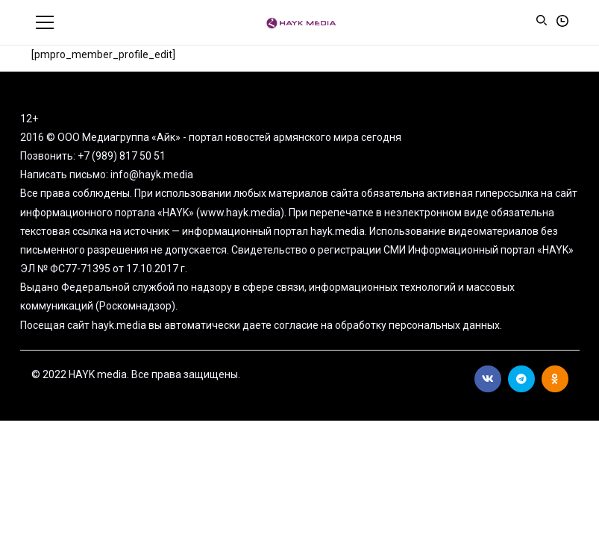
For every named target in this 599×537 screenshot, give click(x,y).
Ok (554, 378)
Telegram (521, 378)
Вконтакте (488, 378)
